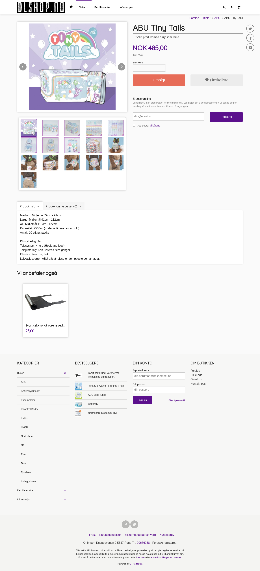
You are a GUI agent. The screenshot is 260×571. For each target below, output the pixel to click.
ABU (23, 382)
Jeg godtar (143, 125)
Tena (23, 463)
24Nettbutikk (136, 564)
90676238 (143, 542)
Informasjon (126, 7)
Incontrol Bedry (29, 409)
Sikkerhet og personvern (140, 534)
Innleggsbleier (29, 481)
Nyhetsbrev (167, 534)
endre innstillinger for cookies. (166, 557)
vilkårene (155, 125)
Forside (194, 18)
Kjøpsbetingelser (110, 534)
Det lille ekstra (102, 7)
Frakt (92, 534)
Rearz (24, 454)
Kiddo (24, 418)
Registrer (226, 116)
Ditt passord (139, 384)
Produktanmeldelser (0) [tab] (61, 206)
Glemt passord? (176, 400)
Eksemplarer (28, 400)
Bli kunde (196, 375)
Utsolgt (159, 80)
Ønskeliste (217, 80)
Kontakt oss (198, 383)
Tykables (26, 472)
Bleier (82, 7)
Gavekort (196, 379)
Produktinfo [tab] (27, 206)
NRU (23, 445)
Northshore (27, 436)
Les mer (141, 557)
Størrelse (138, 62)
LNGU (24, 427)
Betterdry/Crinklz (30, 391)
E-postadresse (141, 370)
